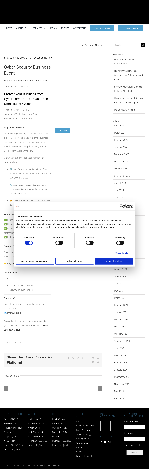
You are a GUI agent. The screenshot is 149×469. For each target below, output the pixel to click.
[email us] (123, 12)
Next (97, 45)
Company (128, 433)
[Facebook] (101, 442)
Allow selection (74, 261)
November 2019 (121, 384)
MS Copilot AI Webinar (124, 110)
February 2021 (121, 305)
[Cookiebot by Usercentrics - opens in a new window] (121, 206)
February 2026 (121, 140)
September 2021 (122, 276)
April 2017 (119, 398)
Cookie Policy (45, 465)
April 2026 (119, 125)
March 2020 (120, 355)
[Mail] (109, 442)
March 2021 (120, 298)
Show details (121, 253)
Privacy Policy (56, 465)
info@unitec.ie (14, 313)
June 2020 (119, 348)
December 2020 (121, 319)
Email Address (131, 421)
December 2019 (121, 377)
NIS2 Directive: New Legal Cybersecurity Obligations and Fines (128, 75)
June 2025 (119, 197)
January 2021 (120, 312)
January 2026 (120, 147)
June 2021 (119, 283)
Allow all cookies (114, 261)
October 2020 (120, 334)
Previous (88, 45)
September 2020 (122, 341)
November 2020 (121, 326)
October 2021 (120, 269)
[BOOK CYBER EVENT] (62, 130)
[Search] (143, 45)
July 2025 (119, 190)
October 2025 (120, 168)
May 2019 (119, 391)
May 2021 (119, 291)
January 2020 (120, 369)
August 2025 (120, 183)
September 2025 (122, 176)
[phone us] (123, 3)
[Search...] (127, 45)
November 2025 (121, 161)
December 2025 (121, 154)
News (20, 343)
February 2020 (121, 362)
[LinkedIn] (105, 442)
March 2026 (120, 133)
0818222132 (17, 445)
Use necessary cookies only (34, 261)
